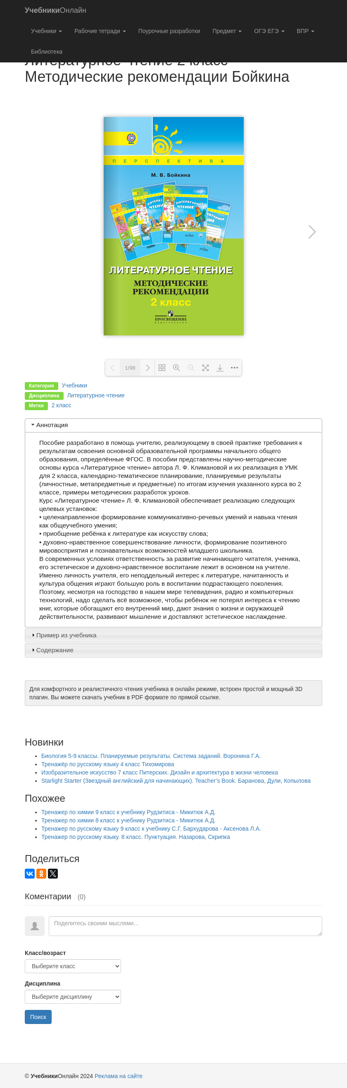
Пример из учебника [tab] (63, 635)
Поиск (38, 1017)
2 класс (61, 405)
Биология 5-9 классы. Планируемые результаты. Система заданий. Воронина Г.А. (151, 756)
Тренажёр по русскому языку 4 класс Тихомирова (107, 764)
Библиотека (46, 51)
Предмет (227, 31)
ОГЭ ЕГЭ (269, 31)
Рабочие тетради (100, 31)
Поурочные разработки (169, 31)
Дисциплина (42, 983)
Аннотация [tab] (49, 424)
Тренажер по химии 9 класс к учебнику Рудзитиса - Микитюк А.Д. (128, 812)
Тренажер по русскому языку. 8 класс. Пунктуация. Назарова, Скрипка (135, 837)
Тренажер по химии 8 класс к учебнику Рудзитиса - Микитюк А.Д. (128, 820)
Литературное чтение (95, 395)
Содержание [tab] (52, 649)
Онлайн (55, 10)
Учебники (46, 31)
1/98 (130, 368)
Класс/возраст (45, 953)
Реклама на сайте (119, 1076)
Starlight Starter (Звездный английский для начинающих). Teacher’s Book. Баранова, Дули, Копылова (176, 780)
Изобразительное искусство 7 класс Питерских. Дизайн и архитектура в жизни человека (159, 772)
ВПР (306, 31)
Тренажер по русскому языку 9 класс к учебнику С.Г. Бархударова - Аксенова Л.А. (151, 828)
